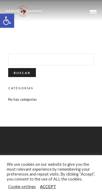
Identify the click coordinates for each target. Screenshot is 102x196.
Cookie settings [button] (22, 186)
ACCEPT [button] (48, 186)
